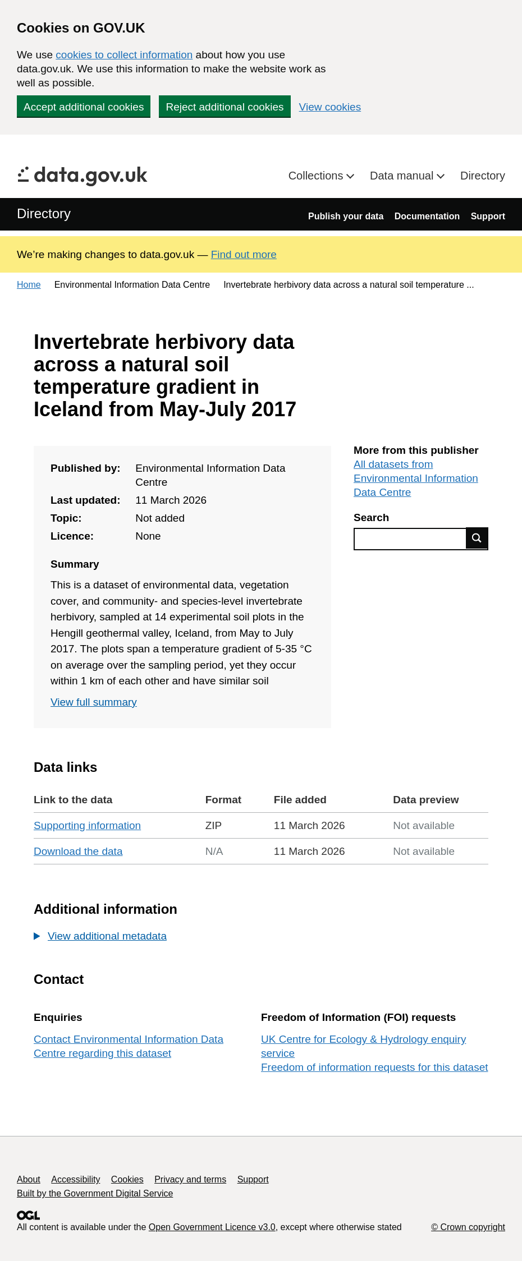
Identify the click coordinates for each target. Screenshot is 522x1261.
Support (488, 216)
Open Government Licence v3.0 (212, 1227)
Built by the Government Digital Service (95, 1193)
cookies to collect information (124, 55)
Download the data (78, 851)
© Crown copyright (468, 1227)
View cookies (330, 107)
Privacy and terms (190, 1179)
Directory (482, 175)
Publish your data (345, 216)
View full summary (94, 702)
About (28, 1179)
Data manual (403, 175)
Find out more (244, 254)
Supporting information (87, 825)
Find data (477, 538)
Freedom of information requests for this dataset (374, 1067)
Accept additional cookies (84, 107)
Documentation (427, 216)
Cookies (127, 1179)
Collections (317, 175)
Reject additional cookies (224, 107)
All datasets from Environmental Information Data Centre (416, 478)
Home (29, 284)
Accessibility (75, 1179)
